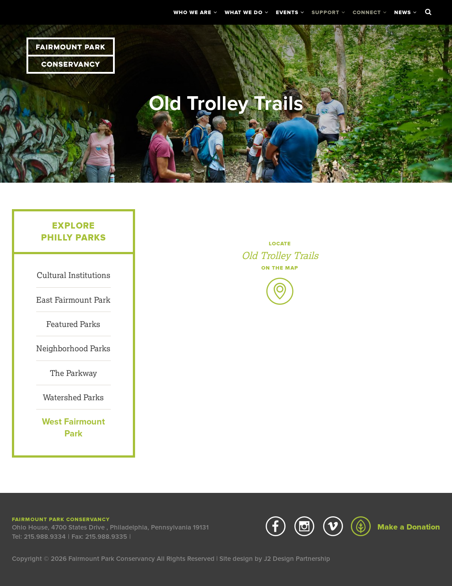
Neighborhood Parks (73, 348)
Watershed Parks (73, 397)
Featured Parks (73, 324)
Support (325, 12)
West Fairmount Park (73, 428)
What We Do (244, 12)
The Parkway (73, 373)
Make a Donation (395, 527)
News (402, 12)
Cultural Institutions (73, 275)
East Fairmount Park (73, 299)
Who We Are (192, 12)
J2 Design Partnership (297, 559)
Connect (367, 12)
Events (287, 12)
